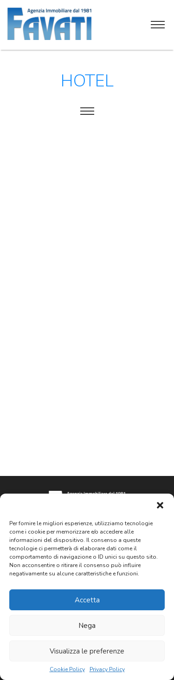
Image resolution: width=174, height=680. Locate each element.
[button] (160, 505)
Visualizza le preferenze (87, 651)
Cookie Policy (67, 669)
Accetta (87, 600)
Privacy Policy (107, 669)
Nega (87, 625)
